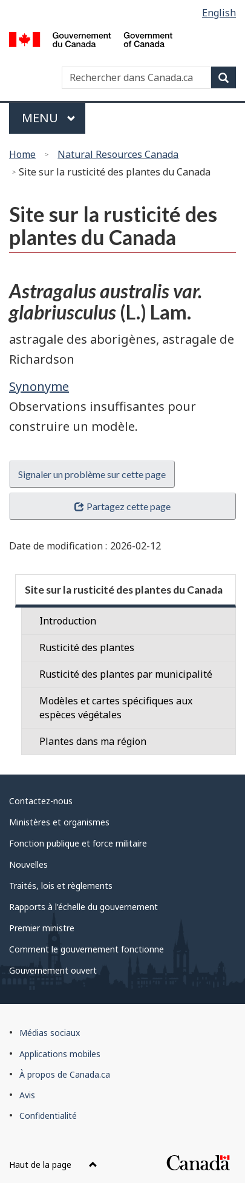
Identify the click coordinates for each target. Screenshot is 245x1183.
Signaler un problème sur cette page (92, 474)
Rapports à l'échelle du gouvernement (83, 907)
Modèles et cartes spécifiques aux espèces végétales (115, 707)
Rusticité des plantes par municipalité (125, 674)
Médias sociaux (49, 1032)
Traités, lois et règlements (61, 885)
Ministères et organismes (59, 822)
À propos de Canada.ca (64, 1074)
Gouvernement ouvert (53, 970)
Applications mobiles (59, 1054)
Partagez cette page (122, 506)
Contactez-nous (41, 801)
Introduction (67, 621)
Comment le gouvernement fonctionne (86, 949)
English (219, 12)
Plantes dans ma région (92, 741)
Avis (27, 1095)
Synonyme (39, 386)
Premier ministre (41, 928)
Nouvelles (28, 864)
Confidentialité (48, 1115)
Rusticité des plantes (86, 647)
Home (22, 154)
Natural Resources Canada (117, 154)
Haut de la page (53, 1164)
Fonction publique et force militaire (78, 843)
